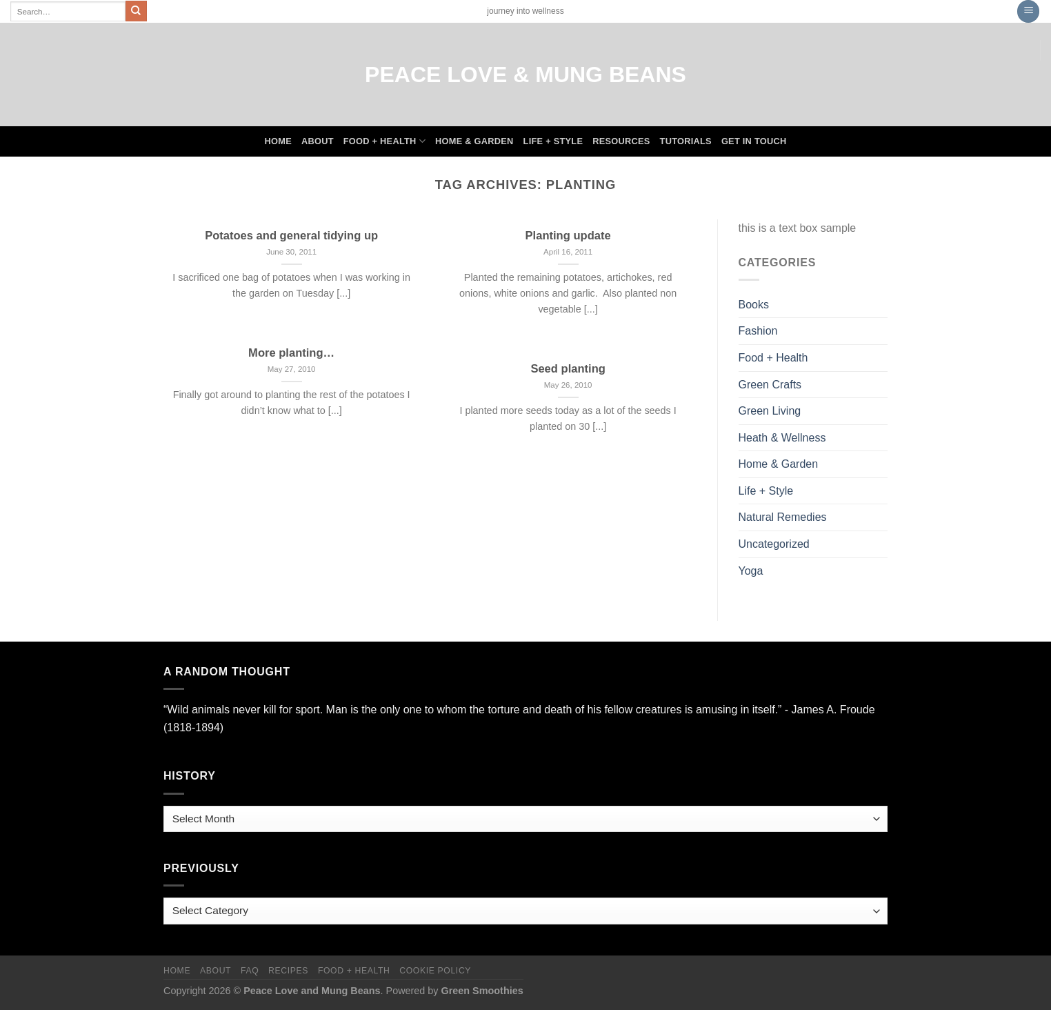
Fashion (758, 331)
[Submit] (136, 11)
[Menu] (1028, 11)
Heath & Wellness (782, 438)
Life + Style (553, 141)
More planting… (291, 352)
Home (278, 141)
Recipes (288, 971)
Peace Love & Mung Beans (525, 74)
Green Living (770, 411)
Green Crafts (770, 384)
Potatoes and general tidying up (291, 235)
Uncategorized (774, 544)
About (317, 141)
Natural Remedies (783, 517)
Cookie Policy (435, 971)
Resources (621, 141)
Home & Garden (474, 141)
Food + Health (384, 141)
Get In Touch (754, 141)
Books (754, 304)
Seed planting (567, 368)
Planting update (568, 235)
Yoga (751, 571)
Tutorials (686, 141)
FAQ (250, 971)
